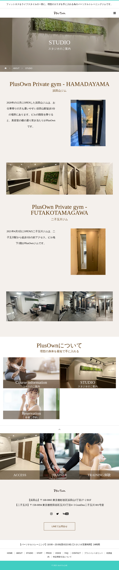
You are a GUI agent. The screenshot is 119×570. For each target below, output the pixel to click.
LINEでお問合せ (59, 526)
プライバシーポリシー (93, 553)
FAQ (66, 553)
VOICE (58, 553)
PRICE (49, 553)
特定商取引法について (62, 557)
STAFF (39, 553)
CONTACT (76, 553)
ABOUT (19, 553)
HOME (10, 553)
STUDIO (29, 553)
